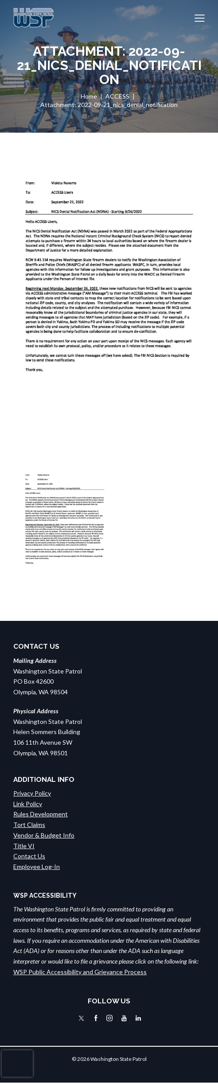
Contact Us (29, 856)
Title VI (24, 846)
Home (89, 96)
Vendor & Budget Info (43, 835)
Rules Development (40, 814)
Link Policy (27, 803)
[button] (200, 17)
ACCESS (117, 96)
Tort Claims (29, 824)
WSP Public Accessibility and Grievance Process (80, 972)
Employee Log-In (36, 866)
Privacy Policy (32, 793)
